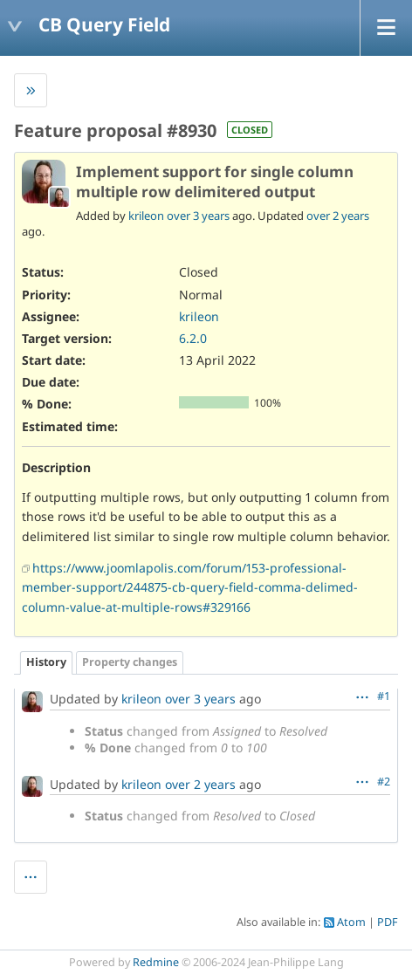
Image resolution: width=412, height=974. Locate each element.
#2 (383, 781)
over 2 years (337, 215)
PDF (387, 922)
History (46, 662)
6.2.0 (193, 338)
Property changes (129, 662)
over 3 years (198, 215)
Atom (351, 922)
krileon (146, 215)
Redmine (156, 962)
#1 (383, 696)
